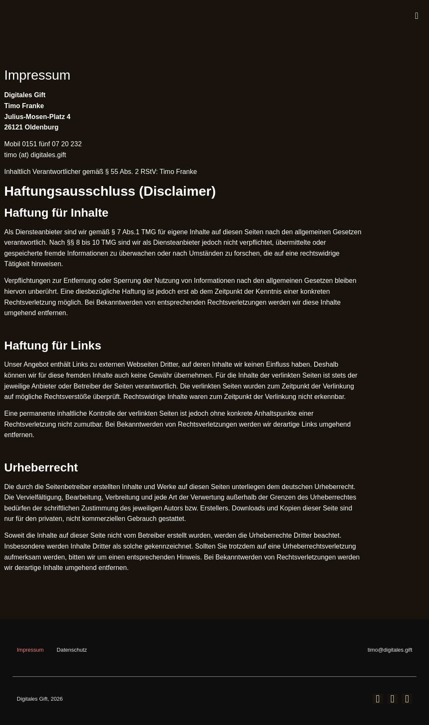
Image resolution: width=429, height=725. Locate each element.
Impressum (30, 650)
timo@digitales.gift (390, 650)
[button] (417, 16)
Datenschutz (72, 650)
